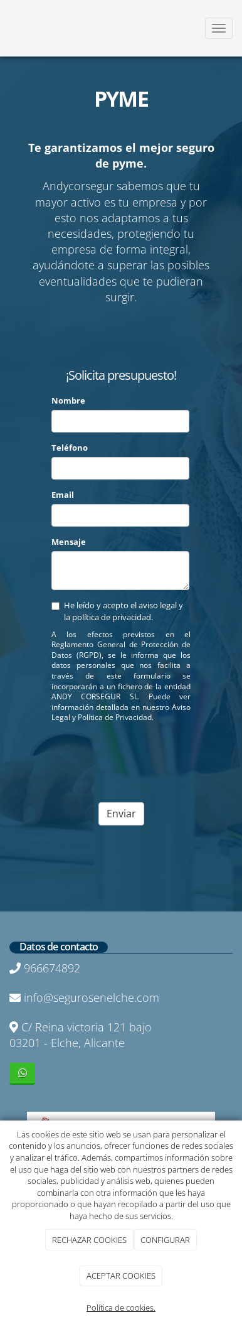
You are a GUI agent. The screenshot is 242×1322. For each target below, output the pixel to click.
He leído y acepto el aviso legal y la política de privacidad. (117, 611)
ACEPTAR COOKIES (121, 1275)
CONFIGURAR (165, 1239)
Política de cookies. (121, 1307)
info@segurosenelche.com (91, 997)
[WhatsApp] (22, 1074)
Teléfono (69, 447)
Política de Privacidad (115, 717)
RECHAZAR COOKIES (89, 1239)
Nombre (68, 400)
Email (62, 494)
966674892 (52, 967)
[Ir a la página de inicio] (6, 28)
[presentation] (146, 757)
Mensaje (68, 541)
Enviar (121, 813)
